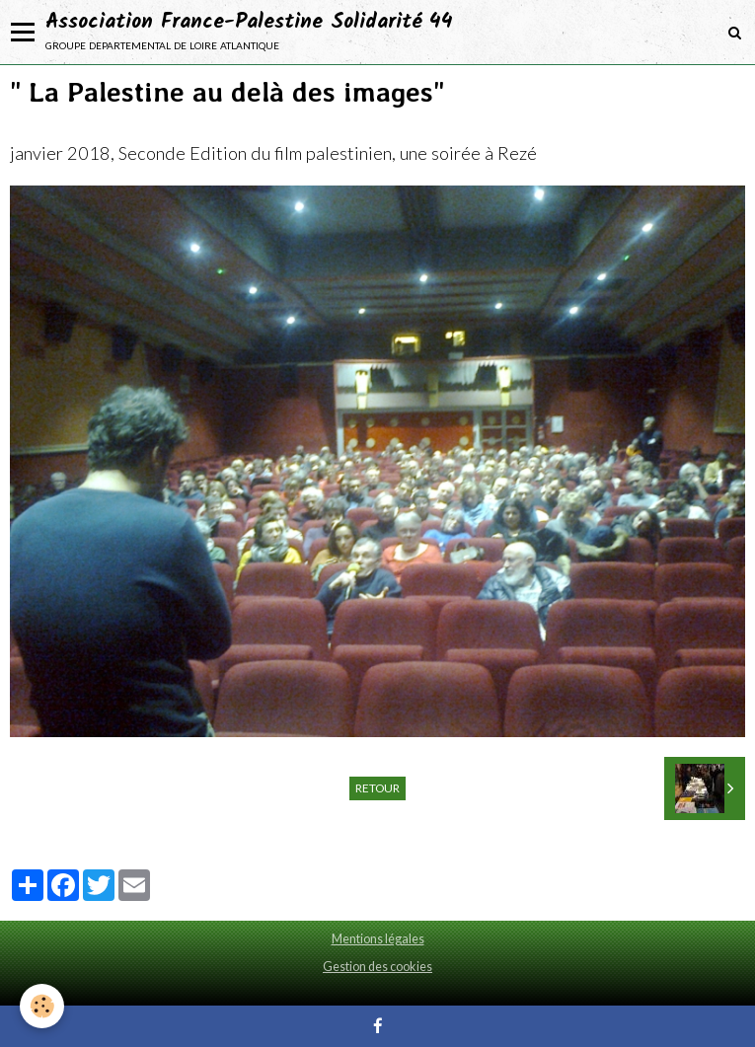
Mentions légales (378, 939)
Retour (377, 788)
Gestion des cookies (377, 966)
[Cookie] (42, 1006)
